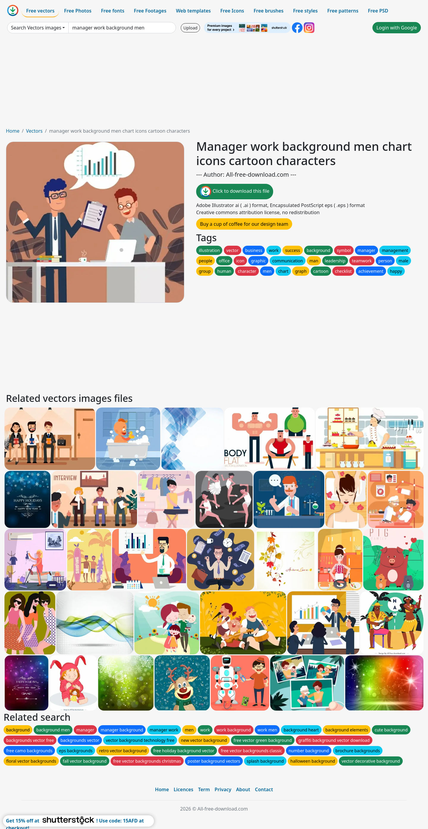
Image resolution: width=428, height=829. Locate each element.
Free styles (305, 10)
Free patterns (342, 10)
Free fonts (113, 10)
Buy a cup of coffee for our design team (244, 224)
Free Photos (77, 10)
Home (13, 131)
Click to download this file (234, 191)
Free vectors (40, 10)
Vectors (34, 131)
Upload (190, 28)
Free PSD (378, 10)
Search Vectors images (36, 27)
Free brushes (269, 10)
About (243, 789)
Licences (183, 789)
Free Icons (232, 10)
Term (204, 789)
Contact (264, 789)
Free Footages (150, 10)
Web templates (193, 10)
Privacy (223, 789)
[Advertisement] (214, 82)
